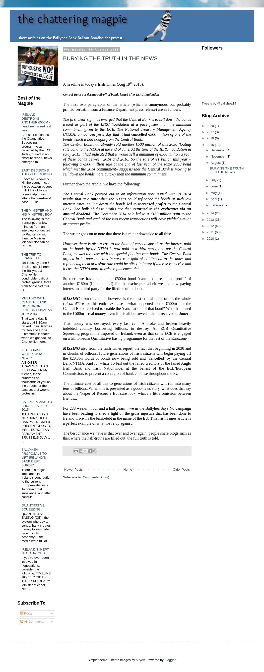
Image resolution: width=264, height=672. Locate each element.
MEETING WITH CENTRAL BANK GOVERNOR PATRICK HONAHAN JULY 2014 (36, 306)
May (214, 193)
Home (128, 469)
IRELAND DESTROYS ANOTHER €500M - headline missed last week (36, 122)
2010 (211, 238)
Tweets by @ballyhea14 (219, 103)
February (218, 205)
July (214, 180)
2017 (211, 132)
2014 (211, 213)
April (214, 199)
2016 (211, 138)
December (219, 150)
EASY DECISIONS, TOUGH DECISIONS (36, 172)
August (216, 163)
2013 (211, 220)
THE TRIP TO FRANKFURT (31, 256)
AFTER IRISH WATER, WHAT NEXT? (32, 354)
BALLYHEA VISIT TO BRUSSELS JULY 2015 (36, 405)
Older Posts (181, 469)
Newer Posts (73, 469)
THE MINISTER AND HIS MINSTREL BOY (36, 212)
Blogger (169, 660)
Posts (26, 613)
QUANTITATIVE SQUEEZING (33, 507)
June (215, 186)
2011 (211, 232)
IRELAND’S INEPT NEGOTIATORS (35, 551)
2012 (211, 226)
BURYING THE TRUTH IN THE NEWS (110, 58)
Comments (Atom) (96, 477)
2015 (211, 145)
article (125, 104)
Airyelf (140, 660)
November (219, 156)
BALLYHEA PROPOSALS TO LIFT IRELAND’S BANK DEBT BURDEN (34, 457)
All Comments (32, 621)
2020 (211, 126)
